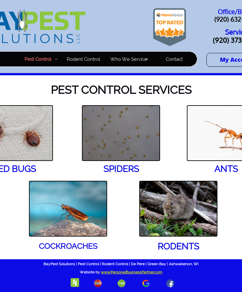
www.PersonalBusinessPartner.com (131, 272)
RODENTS (178, 246)
